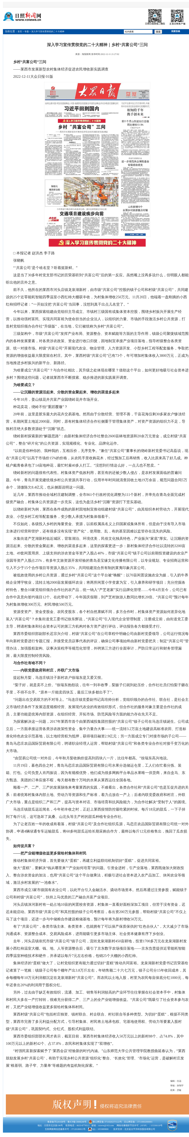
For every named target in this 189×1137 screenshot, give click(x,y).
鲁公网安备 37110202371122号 (105, 1122)
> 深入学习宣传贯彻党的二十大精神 (46, 31)
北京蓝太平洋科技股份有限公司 (139, 1129)
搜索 (158, 31)
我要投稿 (175, 31)
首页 (20, 31)
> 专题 (26, 31)
